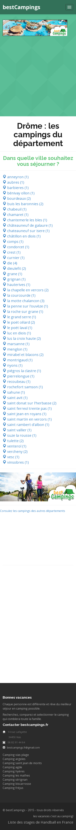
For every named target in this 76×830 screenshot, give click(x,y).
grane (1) (12, 273)
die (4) (10, 263)
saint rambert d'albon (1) (26, 424)
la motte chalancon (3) (23, 300)
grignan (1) (14, 279)
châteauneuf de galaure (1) (28, 225)
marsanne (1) (16, 343)
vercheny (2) (15, 451)
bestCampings (21, 7)
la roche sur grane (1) (23, 311)
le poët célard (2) (19, 322)
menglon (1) (15, 349)
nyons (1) (13, 365)
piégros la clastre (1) (22, 370)
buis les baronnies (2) (23, 203)
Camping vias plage (16, 755)
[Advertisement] (38, 74)
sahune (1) (14, 392)
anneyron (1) (16, 176)
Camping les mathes (16, 775)
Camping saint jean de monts (22, 763)
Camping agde (12, 767)
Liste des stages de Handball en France (40, 822)
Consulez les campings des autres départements (32, 511)
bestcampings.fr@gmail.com (23, 747)
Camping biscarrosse (17, 784)
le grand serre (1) (19, 316)
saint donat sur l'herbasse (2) (29, 403)
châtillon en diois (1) (22, 236)
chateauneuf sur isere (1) (26, 230)
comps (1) (13, 241)
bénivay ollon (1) (19, 193)
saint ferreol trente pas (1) (27, 408)
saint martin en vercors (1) (27, 419)
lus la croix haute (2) (22, 338)
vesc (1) (11, 456)
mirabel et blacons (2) (23, 354)
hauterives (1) (16, 284)
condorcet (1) (16, 246)
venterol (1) (14, 446)
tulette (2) (13, 440)
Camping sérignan (15, 780)
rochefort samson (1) (23, 386)
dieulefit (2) (14, 268)
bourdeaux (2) (17, 198)
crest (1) (12, 252)
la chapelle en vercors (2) (26, 290)
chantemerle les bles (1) (25, 220)
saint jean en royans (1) (24, 413)
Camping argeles (14, 759)
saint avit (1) (15, 397)
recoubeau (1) (16, 381)
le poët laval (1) (17, 327)
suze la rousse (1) (19, 435)
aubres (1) (13, 182)
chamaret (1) (15, 214)
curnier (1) (14, 257)
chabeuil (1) (15, 209)
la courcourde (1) (19, 295)
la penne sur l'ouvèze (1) (25, 306)
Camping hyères (14, 771)
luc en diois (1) (17, 333)
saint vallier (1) (17, 430)
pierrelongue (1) (18, 376)
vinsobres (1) (16, 462)
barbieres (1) (16, 187)
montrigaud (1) (18, 360)
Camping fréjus (13, 788)
